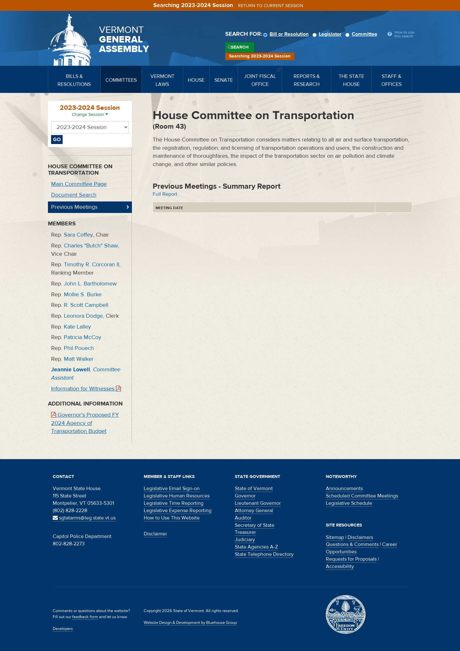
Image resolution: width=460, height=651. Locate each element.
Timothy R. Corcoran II (91, 264)
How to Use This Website (172, 518)
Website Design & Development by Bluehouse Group (190, 622)
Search (240, 47)
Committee (362, 34)
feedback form (85, 616)
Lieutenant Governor (258, 503)
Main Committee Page (79, 184)
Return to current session (270, 6)
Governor (245, 496)
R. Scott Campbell (86, 305)
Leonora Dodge (83, 316)
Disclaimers (360, 537)
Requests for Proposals (351, 559)
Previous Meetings (74, 207)
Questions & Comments (352, 544)
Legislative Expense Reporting (177, 510)
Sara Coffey (78, 234)
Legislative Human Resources (177, 496)
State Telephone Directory (264, 554)
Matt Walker (79, 359)
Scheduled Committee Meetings (362, 496)
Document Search (73, 195)
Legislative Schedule (349, 503)
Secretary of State (254, 525)
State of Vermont (254, 488)
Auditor (243, 518)
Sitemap (335, 537)
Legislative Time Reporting (173, 503)
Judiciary (245, 539)
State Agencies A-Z (256, 547)
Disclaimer (155, 534)
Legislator (327, 34)
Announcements (344, 488)
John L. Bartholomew (90, 283)
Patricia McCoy (82, 337)
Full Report (165, 194)
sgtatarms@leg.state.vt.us (84, 518)
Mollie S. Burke (83, 294)
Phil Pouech (79, 348)
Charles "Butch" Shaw (91, 245)
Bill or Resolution (287, 34)
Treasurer (245, 532)
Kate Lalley (77, 326)
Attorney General (254, 510)
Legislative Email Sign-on (172, 488)
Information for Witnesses (86, 388)
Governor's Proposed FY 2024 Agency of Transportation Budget (85, 423)
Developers (63, 628)
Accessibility (340, 566)
